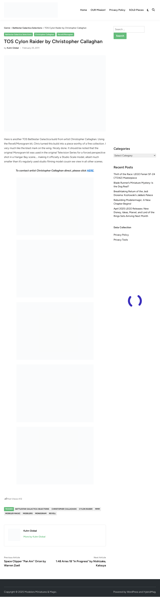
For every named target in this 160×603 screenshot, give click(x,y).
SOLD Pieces (136, 9)
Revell (52, 513)
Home (83, 9)
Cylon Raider (85, 509)
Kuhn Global (13, 48)
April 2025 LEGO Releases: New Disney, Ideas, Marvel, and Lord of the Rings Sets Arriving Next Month (134, 212)
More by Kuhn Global (34, 536)
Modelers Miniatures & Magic (40, 591)
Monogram (40, 513)
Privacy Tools (121, 239)
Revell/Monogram (65, 34)
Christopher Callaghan (44, 34)
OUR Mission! (98, 9)
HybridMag (150, 591)
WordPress (132, 591)
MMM (97, 509)
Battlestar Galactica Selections (18, 34)
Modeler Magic (12, 513)
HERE (90, 170)
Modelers (28, 513)
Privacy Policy (117, 9)
